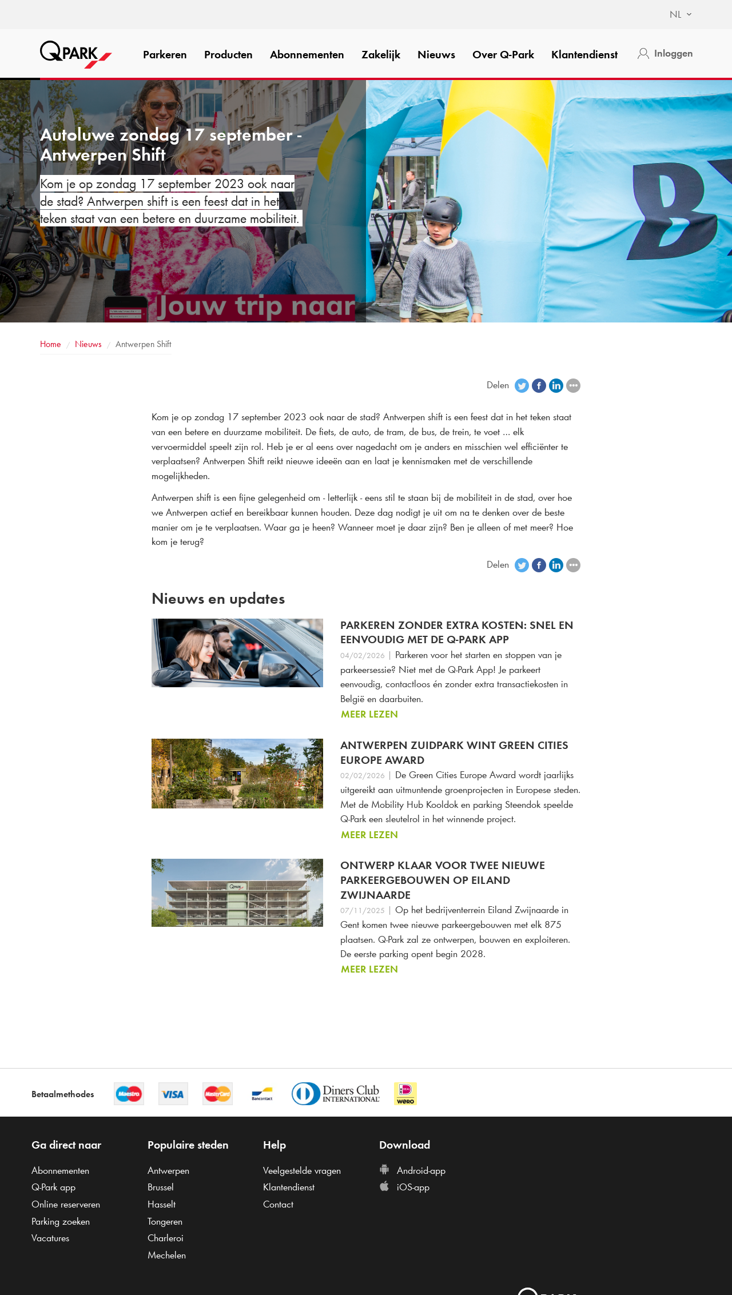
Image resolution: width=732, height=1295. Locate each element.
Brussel (161, 1187)
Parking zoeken (60, 1221)
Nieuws (436, 54)
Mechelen (167, 1255)
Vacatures (50, 1238)
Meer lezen (369, 714)
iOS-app (404, 1187)
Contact (278, 1204)
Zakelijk (380, 54)
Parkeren (165, 54)
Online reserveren (65, 1204)
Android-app (412, 1170)
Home (50, 343)
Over (503, 54)
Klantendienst (584, 54)
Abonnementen (307, 54)
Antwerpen (168, 1170)
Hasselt (162, 1204)
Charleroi (166, 1238)
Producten (228, 54)
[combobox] (675, 14)
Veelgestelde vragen (302, 1170)
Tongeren (165, 1221)
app (53, 1187)
